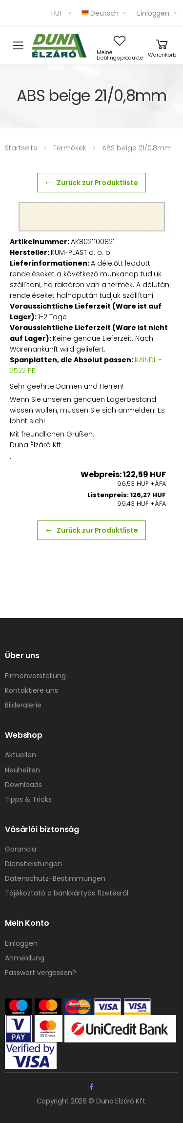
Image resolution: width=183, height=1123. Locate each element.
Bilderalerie (23, 705)
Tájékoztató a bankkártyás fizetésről (66, 893)
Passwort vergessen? (40, 972)
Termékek (69, 148)
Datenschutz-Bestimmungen (55, 878)
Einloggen (153, 13)
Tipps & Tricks (28, 799)
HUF (57, 13)
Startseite (21, 148)
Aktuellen (20, 755)
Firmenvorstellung (35, 676)
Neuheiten (22, 770)
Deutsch (100, 13)
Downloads (23, 785)
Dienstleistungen (33, 864)
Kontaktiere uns (31, 690)
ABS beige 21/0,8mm (137, 148)
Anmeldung (24, 958)
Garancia (20, 849)
